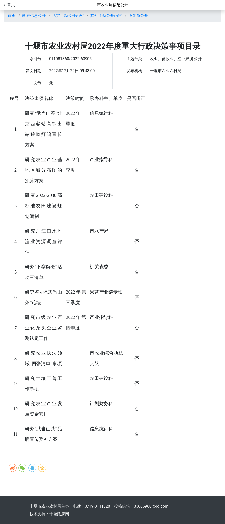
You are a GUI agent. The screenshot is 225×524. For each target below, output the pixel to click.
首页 (12, 15)
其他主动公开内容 (106, 15)
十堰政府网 (59, 514)
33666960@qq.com (151, 506)
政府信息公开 (34, 15)
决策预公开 (138, 15)
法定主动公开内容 (68, 15)
